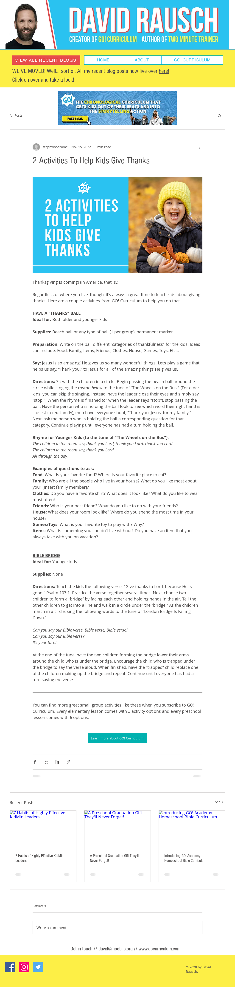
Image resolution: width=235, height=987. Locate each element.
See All (220, 802)
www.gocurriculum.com (160, 949)
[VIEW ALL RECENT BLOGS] (46, 60)
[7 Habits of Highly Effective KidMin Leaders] (43, 829)
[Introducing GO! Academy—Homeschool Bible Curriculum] (192, 829)
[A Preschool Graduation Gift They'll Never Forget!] (117, 829)
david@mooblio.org (115, 949)
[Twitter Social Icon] (38, 967)
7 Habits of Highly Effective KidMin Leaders (39, 858)
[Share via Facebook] (35, 762)
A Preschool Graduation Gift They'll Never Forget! (114, 858)
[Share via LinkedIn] (57, 762)
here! (164, 71)
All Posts (16, 115)
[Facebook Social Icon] (10, 967)
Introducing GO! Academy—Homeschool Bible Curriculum (185, 858)
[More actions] (199, 147)
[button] (219, 115)
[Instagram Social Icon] (24, 967)
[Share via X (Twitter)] (46, 762)
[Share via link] (68, 762)
